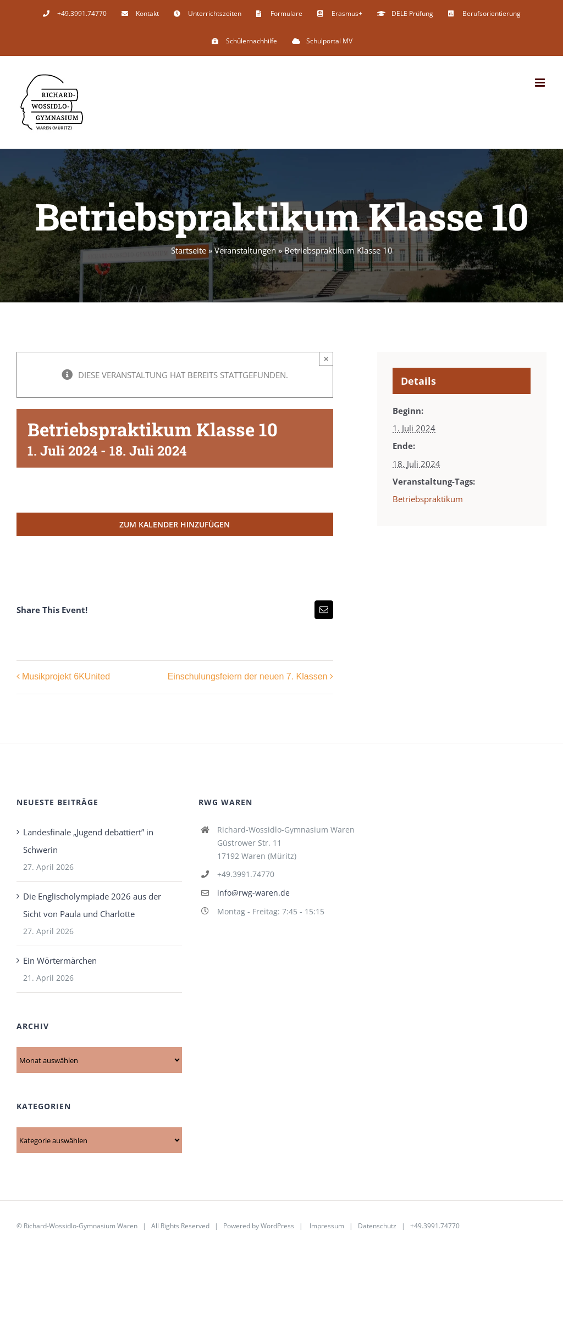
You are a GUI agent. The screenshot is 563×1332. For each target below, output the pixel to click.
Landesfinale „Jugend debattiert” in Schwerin (88, 841)
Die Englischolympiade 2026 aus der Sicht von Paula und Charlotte (92, 905)
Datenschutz (377, 1225)
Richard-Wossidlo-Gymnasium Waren (80, 1225)
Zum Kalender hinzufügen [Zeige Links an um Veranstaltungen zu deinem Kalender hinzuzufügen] (174, 524)
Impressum (327, 1225)
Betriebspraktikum (428, 498)
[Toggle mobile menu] (541, 82)
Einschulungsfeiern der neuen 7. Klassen (248, 677)
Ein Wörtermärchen (60, 960)
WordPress (277, 1225)
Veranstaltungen (245, 250)
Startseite (188, 250)
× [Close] (326, 358)
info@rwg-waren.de (253, 892)
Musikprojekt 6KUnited (66, 677)
